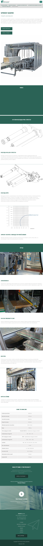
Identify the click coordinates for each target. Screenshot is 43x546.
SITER (23, 543)
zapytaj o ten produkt (20, 476)
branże (21, 528)
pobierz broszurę (6, 28)
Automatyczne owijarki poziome (34, 5)
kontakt (21, 532)
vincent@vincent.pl (22, 518)
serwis (21, 530)
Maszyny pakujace (12, 5)
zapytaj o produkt (6, 32)
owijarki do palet (21, 526)
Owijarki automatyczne (22, 5)
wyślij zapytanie (21, 535)
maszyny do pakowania (21, 524)
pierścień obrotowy (6, 6)
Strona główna (4, 5)
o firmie (21, 522)
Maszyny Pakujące (21, 482)
